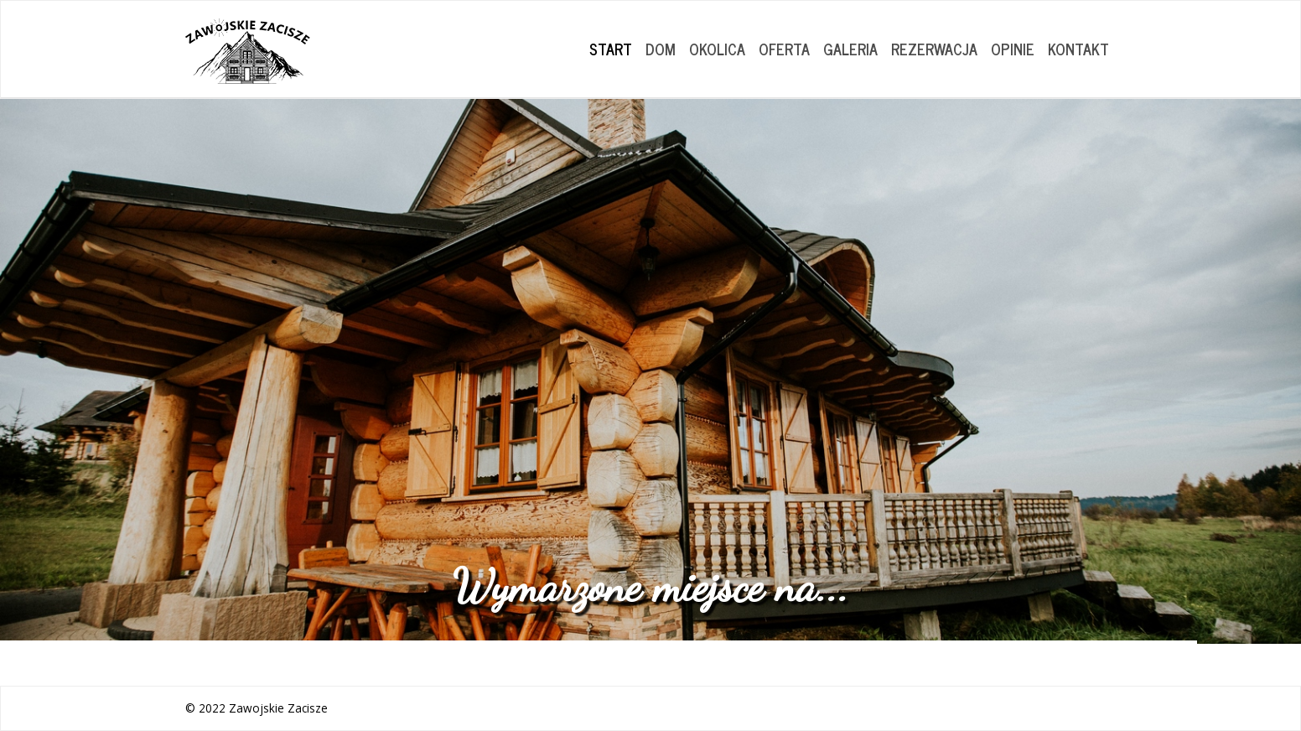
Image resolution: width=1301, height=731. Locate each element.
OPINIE (1012, 48)
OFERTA (784, 48)
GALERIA (850, 48)
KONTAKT (1078, 48)
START (610, 48)
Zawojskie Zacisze (278, 708)
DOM (660, 48)
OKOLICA (717, 48)
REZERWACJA (934, 48)
